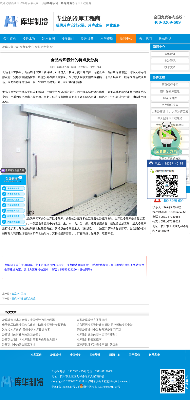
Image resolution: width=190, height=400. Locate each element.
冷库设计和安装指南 (89, 339)
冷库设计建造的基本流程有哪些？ (97, 334)
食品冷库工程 (19, 293)
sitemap (124, 381)
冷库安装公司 (10, 46)
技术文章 (170, 67)
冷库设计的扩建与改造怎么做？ (21, 334)
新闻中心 (28, 46)
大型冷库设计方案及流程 (92, 319)
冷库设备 (75, 354)
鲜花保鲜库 (170, 98)
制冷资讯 (170, 60)
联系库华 (154, 354)
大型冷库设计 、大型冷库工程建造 (170, 112)
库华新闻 (170, 53)
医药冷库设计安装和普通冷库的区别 (99, 329)
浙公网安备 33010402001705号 (99, 386)
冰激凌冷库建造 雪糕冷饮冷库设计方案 (26, 329)
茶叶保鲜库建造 (170, 91)
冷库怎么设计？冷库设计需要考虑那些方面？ (30, 339)
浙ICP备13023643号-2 (64, 386)
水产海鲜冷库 (170, 104)
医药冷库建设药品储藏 (23, 298)
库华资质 (95, 354)
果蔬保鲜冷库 (170, 84)
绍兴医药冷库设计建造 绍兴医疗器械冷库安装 (105, 324)
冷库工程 (36, 354)
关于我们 (134, 354)
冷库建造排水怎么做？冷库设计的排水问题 (28, 319)
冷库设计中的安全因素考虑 (18, 344)
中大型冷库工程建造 (170, 118)
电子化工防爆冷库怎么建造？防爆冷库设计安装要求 (34, 324)
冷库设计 (52, 3)
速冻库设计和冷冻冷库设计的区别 (97, 344)
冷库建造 (66, 3)
